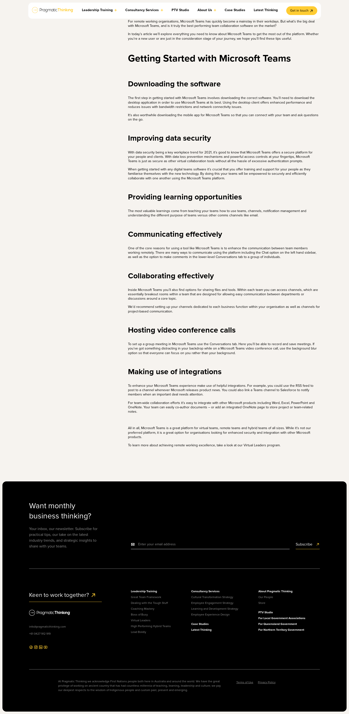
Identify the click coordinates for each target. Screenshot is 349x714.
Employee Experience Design (210, 614)
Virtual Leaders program (262, 445)
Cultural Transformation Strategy (212, 597)
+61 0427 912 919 (40, 633)
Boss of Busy (139, 614)
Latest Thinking (201, 630)
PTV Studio (265, 612)
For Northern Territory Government (281, 630)
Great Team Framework (146, 597)
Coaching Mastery (142, 609)
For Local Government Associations (281, 618)
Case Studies (200, 624)
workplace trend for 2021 (193, 152)
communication (259, 248)
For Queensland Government (277, 624)
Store (261, 603)
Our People (265, 597)
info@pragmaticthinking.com (47, 626)
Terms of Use (244, 682)
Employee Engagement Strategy (212, 603)
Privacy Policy (267, 682)
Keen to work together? (62, 595)
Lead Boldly (138, 632)
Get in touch (301, 10)
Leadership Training (144, 591)
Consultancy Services (205, 591)
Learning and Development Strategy (214, 609)
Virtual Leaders (141, 620)
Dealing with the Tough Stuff (149, 603)
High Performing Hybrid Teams (151, 626)
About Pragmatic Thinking (275, 591)
